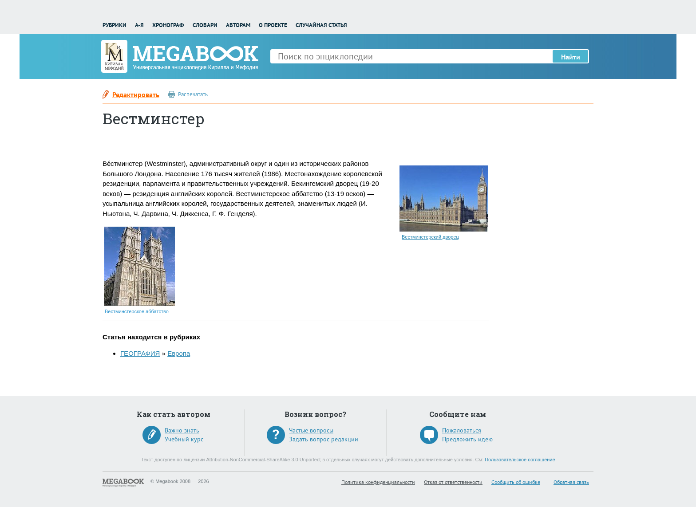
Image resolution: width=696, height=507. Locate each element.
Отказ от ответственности (453, 482)
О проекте (273, 25)
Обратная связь (571, 482)
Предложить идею (467, 439)
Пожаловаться (461, 430)
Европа (178, 353)
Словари (205, 25)
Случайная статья (321, 25)
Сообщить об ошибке (515, 482)
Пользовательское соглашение (520, 459)
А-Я (139, 25)
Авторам (238, 25)
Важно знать (182, 430)
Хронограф (168, 25)
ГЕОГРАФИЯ (140, 353)
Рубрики (115, 25)
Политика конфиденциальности (378, 482)
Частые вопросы (311, 430)
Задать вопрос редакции (323, 439)
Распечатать (193, 94)
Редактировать (135, 94)
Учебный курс (184, 439)
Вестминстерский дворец (430, 237)
